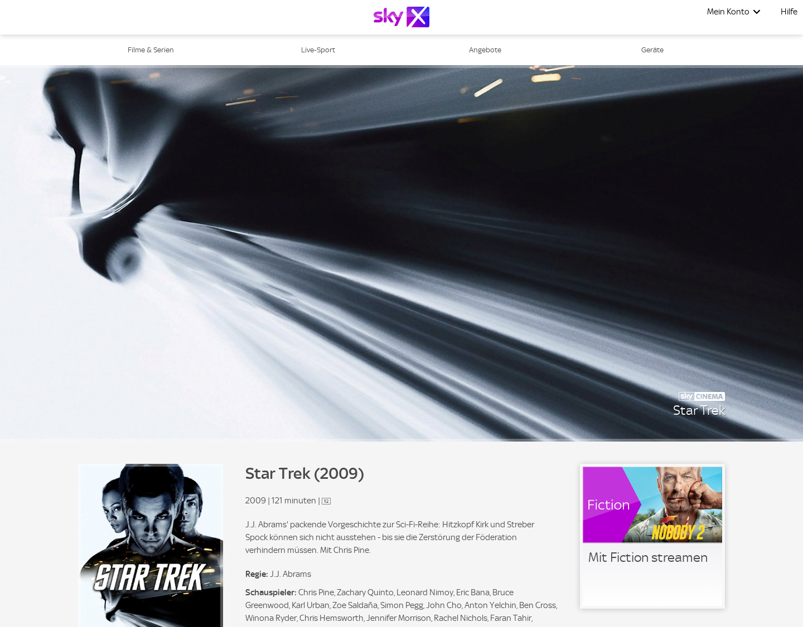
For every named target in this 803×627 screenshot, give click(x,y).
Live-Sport (318, 50)
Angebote (485, 50)
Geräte (652, 50)
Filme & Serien (151, 50)
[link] (652, 536)
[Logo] (401, 17)
